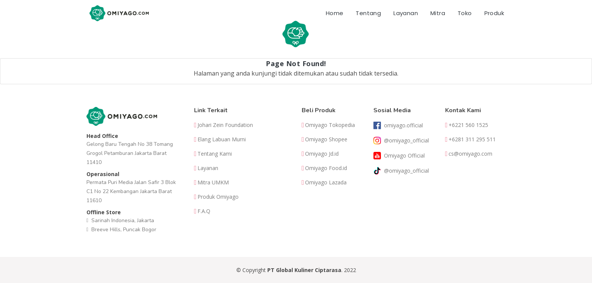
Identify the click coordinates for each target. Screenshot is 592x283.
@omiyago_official (406, 140)
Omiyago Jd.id (322, 153)
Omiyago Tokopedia (330, 125)
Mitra (437, 13)
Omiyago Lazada (326, 182)
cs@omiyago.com (470, 153)
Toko (465, 13)
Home (335, 13)
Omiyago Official (404, 155)
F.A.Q (203, 211)
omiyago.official (403, 125)
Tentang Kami (214, 153)
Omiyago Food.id (326, 168)
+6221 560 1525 (468, 125)
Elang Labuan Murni (221, 139)
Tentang (368, 13)
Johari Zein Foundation (225, 125)
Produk (494, 13)
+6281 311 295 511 (472, 139)
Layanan (405, 13)
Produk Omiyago (218, 196)
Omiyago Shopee (326, 139)
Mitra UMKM (213, 182)
